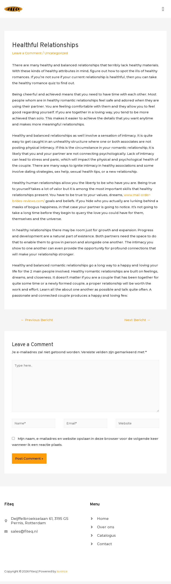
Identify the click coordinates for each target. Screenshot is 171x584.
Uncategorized (58, 54)
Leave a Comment (27, 54)
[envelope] (21, 534)
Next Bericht (137, 320)
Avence (62, 574)
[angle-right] (99, 521)
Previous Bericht (37, 320)
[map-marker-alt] (42, 523)
